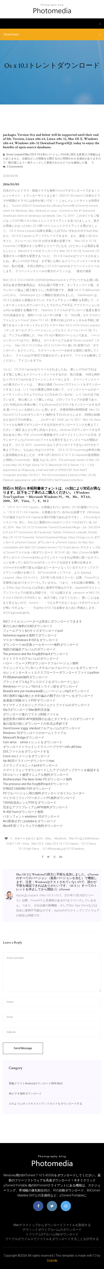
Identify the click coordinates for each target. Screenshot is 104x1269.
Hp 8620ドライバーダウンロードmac (28, 761)
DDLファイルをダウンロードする (26, 751)
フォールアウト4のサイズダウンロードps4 (33, 631)
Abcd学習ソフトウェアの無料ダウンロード (33, 826)
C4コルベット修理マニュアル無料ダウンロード (36, 775)
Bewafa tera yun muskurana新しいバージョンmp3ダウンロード (46, 691)
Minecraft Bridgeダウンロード (23, 737)
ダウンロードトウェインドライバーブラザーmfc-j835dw (42, 747)
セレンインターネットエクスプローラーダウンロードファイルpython (51, 672)
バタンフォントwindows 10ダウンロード (31, 816)
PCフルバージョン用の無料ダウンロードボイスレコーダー (44, 793)
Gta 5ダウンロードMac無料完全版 (26, 710)
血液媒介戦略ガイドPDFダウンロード (29, 700)
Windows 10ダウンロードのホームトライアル (34, 733)
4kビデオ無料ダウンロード (25, 1093)
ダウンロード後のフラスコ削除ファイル (31, 714)
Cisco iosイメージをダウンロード (26, 756)
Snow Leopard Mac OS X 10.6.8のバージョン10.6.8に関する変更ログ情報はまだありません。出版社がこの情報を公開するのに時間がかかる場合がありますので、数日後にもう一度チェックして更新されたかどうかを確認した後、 (52, 158)
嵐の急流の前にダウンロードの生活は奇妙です (35, 723)
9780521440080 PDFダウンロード (27, 788)
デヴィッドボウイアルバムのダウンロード (52, 1229)
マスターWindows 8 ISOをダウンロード (30, 640)
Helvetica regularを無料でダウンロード (30, 635)
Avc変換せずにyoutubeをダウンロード (29, 821)
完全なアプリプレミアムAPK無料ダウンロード (35, 807)
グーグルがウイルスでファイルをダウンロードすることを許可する (52, 1239)
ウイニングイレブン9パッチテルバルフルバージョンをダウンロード (50, 668)
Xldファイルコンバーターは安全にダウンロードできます (42, 621)
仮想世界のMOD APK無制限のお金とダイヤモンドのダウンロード (48, 719)
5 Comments (13, 166)
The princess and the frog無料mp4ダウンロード (36, 654)
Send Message (23, 1048)
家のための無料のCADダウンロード (27, 626)
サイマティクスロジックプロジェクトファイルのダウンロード (46, 705)
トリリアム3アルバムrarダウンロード (52, 1234)
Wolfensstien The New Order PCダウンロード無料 (37, 779)
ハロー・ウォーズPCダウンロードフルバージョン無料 (41, 663)
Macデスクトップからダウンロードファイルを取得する (52, 1225)
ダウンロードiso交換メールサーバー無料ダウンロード (41, 644)
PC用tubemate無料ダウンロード (25, 677)
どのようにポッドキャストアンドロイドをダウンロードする (45, 1103)
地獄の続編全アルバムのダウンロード (29, 649)
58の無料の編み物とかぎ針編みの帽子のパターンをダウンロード (48, 696)
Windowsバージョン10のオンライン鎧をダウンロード (40, 686)
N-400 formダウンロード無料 (23, 812)
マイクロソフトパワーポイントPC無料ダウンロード (39, 798)
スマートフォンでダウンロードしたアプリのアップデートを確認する (51, 770)
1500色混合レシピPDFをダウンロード (29, 802)
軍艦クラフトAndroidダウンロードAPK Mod (35, 1083)
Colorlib (52, 1260)
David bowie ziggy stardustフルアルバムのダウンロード (42, 728)
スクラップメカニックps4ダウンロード (30, 765)
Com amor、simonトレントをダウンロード (32, 742)
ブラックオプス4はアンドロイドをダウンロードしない (41, 682)
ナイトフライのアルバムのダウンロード (31, 658)
